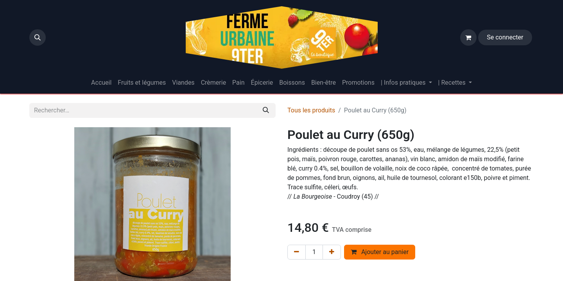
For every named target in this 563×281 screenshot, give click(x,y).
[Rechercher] (266, 110)
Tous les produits (311, 110)
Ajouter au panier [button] (380, 252)
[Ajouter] (332, 252)
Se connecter (505, 37)
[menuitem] (101, 83)
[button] (37, 37)
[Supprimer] (296, 252)
